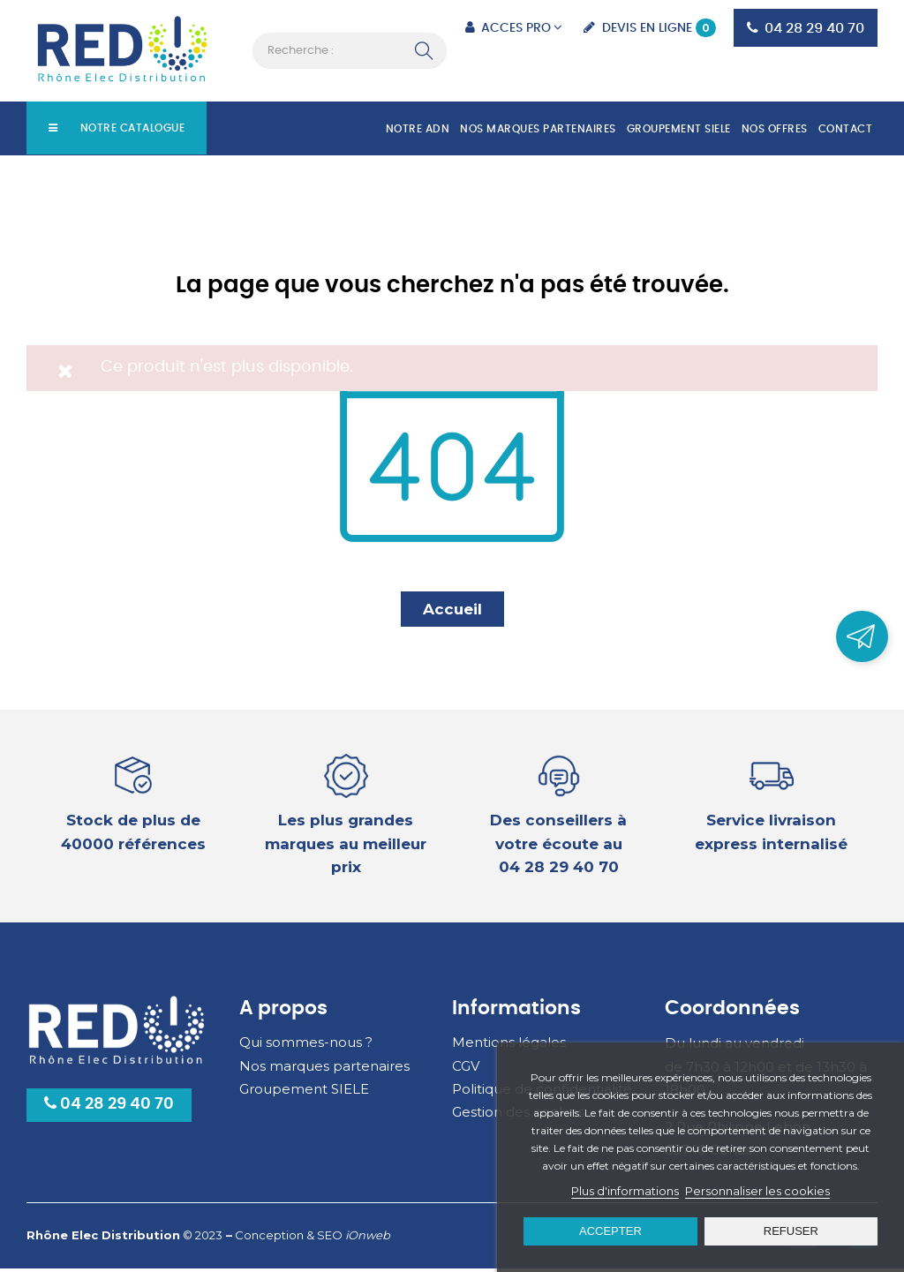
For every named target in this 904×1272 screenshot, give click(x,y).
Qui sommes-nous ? (306, 1045)
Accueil (452, 612)
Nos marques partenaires (324, 1069)
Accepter (610, 1231)
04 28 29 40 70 (109, 1107)
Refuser (791, 1231)
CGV (465, 1069)
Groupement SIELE (304, 1092)
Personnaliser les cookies (757, 1191)
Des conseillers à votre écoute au (558, 847)
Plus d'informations (625, 1191)
